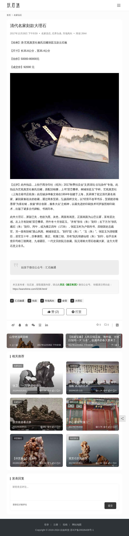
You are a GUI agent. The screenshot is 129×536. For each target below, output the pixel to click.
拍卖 (78, 184)
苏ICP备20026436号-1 (82, 530)
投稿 (65, 524)
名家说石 (46, 33)
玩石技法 (74, 438)
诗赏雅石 (18, 438)
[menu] (118, 5)
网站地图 (76, 524)
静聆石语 (74, 402)
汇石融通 (50, 267)
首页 (9, 15)
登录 (15, 504)
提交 (112, 504)
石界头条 (56, 33)
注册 (55, 524)
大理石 (19, 216)
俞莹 (64, 300)
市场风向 (67, 33)
